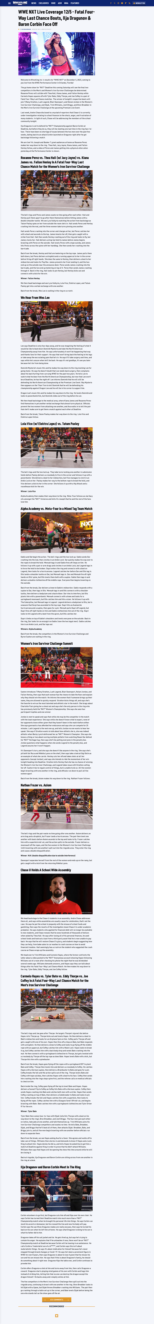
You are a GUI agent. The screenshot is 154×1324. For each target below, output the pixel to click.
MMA (66, 3)
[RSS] (129, 3)
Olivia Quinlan (26, 29)
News (33, 3)
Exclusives (44, 3)
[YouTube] (122, 3)
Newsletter (139, 3)
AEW (60, 3)
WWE (53, 3)
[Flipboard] (126, 3)
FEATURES (75, 3)
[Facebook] (111, 3)
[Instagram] (118, 3)
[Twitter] (115, 3)
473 (51, 1300)
